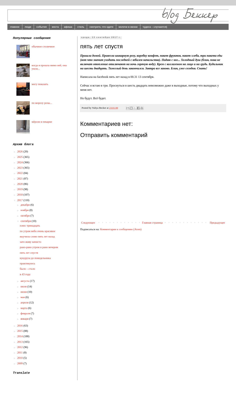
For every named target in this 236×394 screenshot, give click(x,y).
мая (22, 297)
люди (28, 26)
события (41, 26)
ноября (24, 210)
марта (24, 308)
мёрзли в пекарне (42, 121)
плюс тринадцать (30, 225)
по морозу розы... (42, 102)
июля (23, 286)
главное (15, 26)
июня (23, 291)
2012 (20, 347)
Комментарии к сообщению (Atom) (121, 229)
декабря (25, 204)
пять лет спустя (29, 252)
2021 (20, 178)
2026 (20, 151)
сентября (26, 221)
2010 (20, 357)
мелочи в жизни (128, 26)
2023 (20, 167)
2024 (20, 162)
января (24, 318)
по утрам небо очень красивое (37, 231)
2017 (20, 200)
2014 (20, 336)
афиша (68, 26)
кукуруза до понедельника (35, 258)
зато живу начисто (30, 241)
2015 (20, 330)
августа (25, 280)
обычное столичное (43, 46)
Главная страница (152, 222)
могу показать (40, 84)
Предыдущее (217, 222)
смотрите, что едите (101, 26)
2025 (20, 156)
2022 (20, 173)
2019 (20, 189)
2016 (20, 325)
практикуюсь (27, 263)
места (55, 26)
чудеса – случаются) (155, 26)
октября (25, 215)
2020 (20, 183)
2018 (20, 194)
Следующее (88, 222)
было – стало (27, 268)
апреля (24, 302)
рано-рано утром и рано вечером (39, 247)
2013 (20, 341)
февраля (25, 313)
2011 (20, 352)
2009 (20, 363)
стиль (80, 26)
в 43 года (25, 274)
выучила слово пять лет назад (37, 236)
